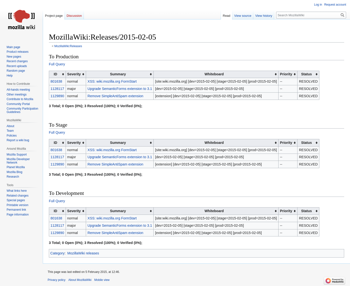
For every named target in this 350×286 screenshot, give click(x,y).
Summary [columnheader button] (118, 74)
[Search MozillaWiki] (311, 15)
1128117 (57, 89)
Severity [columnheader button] (74, 74)
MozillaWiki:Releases (68, 46)
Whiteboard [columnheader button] (214, 74)
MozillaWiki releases (83, 253)
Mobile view (102, 280)
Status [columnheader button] (306, 74)
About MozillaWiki (79, 280)
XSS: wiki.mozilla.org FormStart (112, 81)
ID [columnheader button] (55, 74)
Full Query (57, 64)
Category (57, 253)
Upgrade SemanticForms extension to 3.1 (120, 89)
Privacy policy (56, 280)
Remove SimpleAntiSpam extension (115, 96)
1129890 (57, 96)
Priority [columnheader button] (286, 74)
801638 (56, 81)
